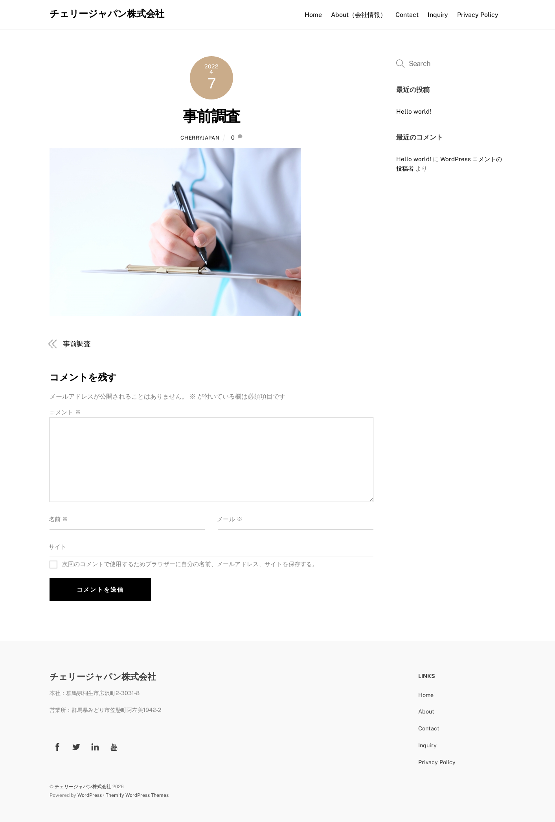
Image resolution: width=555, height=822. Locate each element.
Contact (407, 14)
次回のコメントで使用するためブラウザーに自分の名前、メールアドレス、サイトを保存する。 (190, 564)
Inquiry (438, 14)
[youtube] (114, 746)
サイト (57, 546)
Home (313, 14)
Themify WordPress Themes (137, 795)
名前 (58, 519)
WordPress (89, 795)
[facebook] (57, 746)
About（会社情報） (358, 14)
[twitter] (76, 746)
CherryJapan (199, 138)
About (426, 711)
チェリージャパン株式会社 (83, 786)
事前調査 (211, 116)
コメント (65, 412)
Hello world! (413, 111)
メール (230, 519)
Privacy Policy (477, 14)
